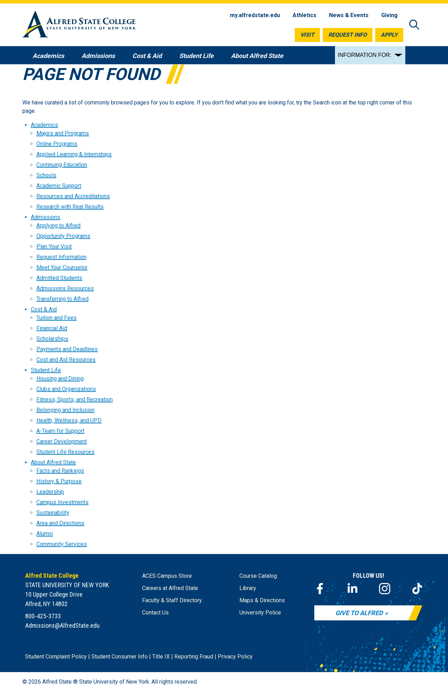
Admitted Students (59, 278)
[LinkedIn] (352, 588)
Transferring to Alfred (62, 299)
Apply (389, 34)
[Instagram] (384, 588)
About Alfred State (53, 462)
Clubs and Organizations (66, 389)
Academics (44, 125)
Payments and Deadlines (67, 349)
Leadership (50, 491)
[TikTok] (417, 588)
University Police (260, 612)
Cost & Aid (44, 309)
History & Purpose (59, 481)
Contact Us (155, 612)
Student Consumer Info (119, 656)
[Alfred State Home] (79, 25)
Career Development (61, 441)
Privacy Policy (235, 656)
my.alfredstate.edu (255, 15)
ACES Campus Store (167, 576)
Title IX (161, 656)
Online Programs (56, 143)
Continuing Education (61, 164)
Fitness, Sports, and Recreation (74, 399)
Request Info (347, 34)
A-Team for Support (60, 431)
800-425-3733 (43, 616)
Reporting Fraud (193, 656)
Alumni (44, 533)
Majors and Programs (62, 133)
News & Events (349, 15)
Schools (46, 175)
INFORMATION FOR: (364, 55)
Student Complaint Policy (56, 656)
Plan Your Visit (54, 246)
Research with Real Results (70, 206)
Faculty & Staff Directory (172, 600)
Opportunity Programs (63, 236)
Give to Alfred (359, 613)
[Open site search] (414, 25)
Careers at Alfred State (170, 588)
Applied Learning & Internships (74, 154)
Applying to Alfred (58, 225)
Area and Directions (60, 523)
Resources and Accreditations (73, 196)
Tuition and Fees (56, 317)
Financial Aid (51, 328)
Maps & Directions (262, 600)
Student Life (46, 370)
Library (247, 588)
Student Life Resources (65, 452)
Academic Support (58, 185)
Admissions (45, 217)
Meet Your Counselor (62, 267)
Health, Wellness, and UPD (69, 420)
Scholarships (52, 338)
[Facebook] (320, 588)
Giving (389, 15)
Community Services (61, 544)
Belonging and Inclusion (65, 410)
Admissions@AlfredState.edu (62, 625)
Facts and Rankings (60, 470)
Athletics (304, 15)
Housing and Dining (60, 378)
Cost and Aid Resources (66, 359)
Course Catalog (258, 576)
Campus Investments (62, 502)
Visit (307, 34)
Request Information (61, 257)
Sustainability (52, 512)
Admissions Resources (65, 288)
